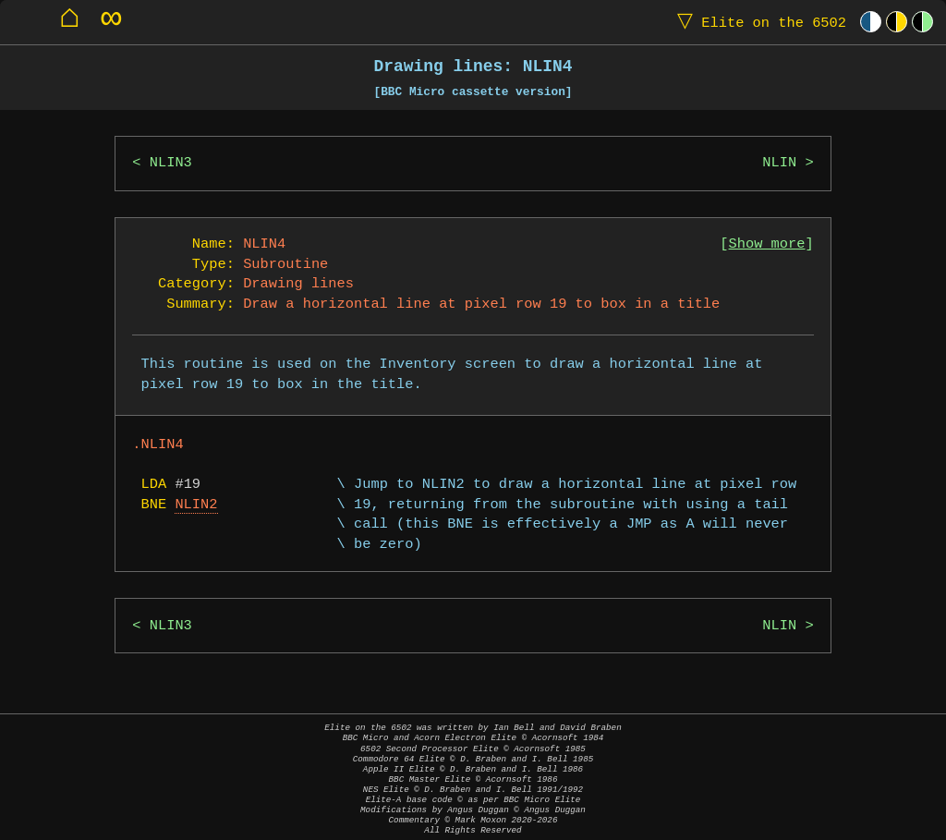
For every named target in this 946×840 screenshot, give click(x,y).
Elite (757, 21)
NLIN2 (196, 505)
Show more (767, 244)
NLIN (779, 163)
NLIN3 (171, 163)
